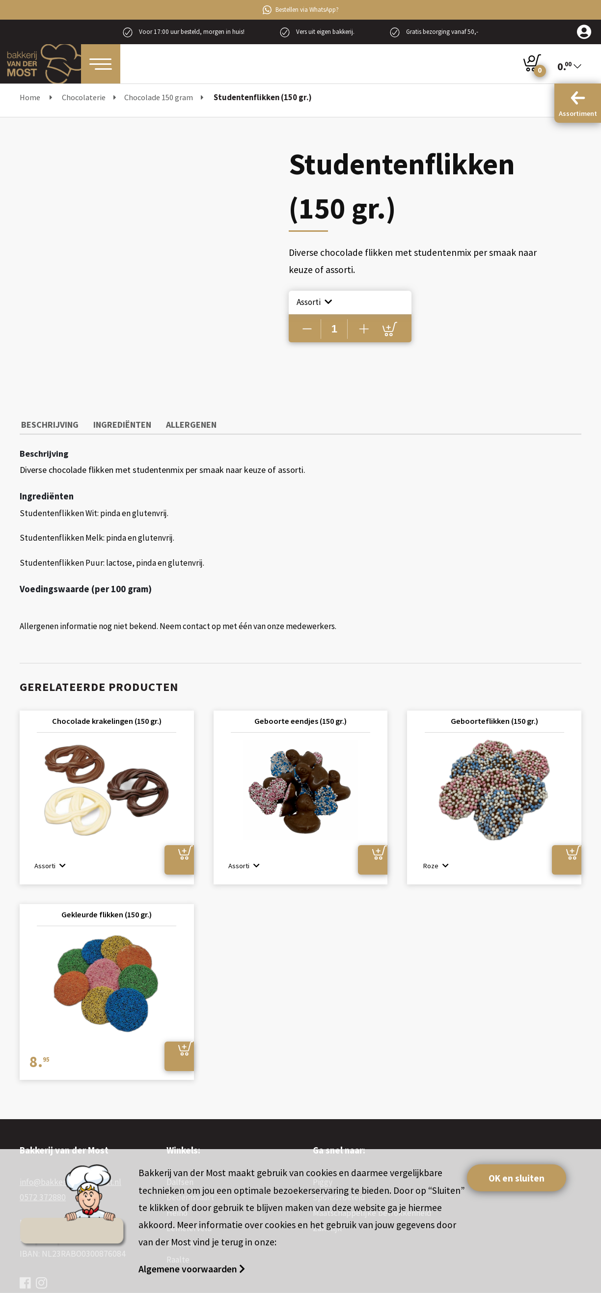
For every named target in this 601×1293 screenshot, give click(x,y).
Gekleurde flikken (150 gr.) (106, 913)
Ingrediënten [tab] (117, 423)
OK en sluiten (517, 1178)
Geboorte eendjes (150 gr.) (300, 719)
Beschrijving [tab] (48, 423)
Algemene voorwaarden (188, 1269)
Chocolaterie (84, 97)
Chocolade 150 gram (158, 97)
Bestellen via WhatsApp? (301, 9)
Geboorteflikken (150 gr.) (494, 719)
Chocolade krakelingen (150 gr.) (107, 719)
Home (30, 97)
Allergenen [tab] (183, 423)
